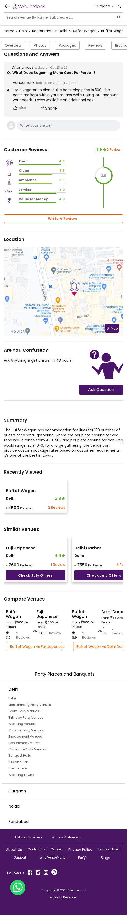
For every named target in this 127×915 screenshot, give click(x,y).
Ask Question (101, 389)
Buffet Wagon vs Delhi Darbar (101, 646)
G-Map (112, 328)
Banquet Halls (19, 755)
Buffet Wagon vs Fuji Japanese (36, 646)
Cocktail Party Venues (25, 730)
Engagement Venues (25, 736)
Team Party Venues (23, 711)
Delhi (12, 698)
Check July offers (35, 575)
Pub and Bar (18, 762)
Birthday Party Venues (25, 717)
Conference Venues (24, 743)
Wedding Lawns (21, 775)
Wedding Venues (22, 724)
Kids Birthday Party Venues (29, 705)
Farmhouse (17, 768)
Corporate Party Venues (27, 749)
